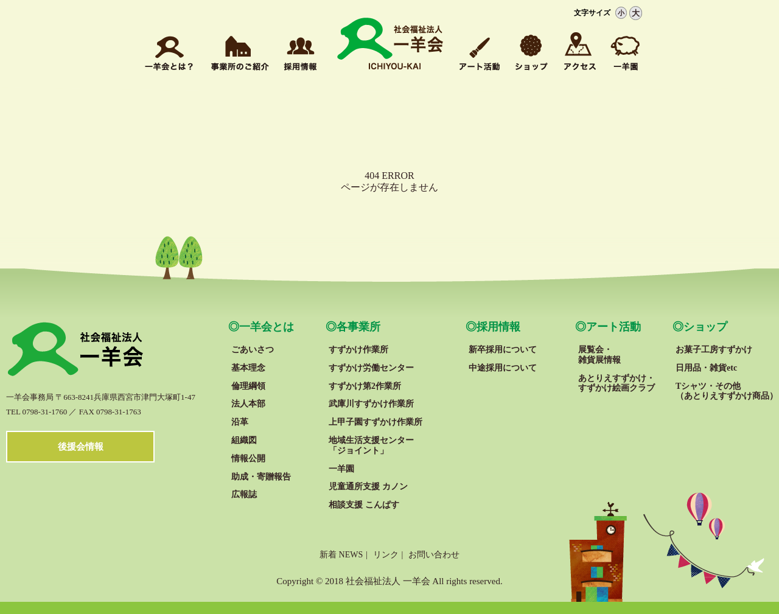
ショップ (705, 327)
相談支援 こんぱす (364, 504)
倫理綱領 (248, 386)
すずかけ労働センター (371, 367)
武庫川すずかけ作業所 (371, 403)
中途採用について (503, 367)
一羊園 (341, 468)
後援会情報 (80, 447)
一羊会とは (266, 327)
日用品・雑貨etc (706, 367)
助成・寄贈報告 (261, 476)
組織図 (244, 440)
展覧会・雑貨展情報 (599, 355)
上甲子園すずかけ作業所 (375, 422)
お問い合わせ (433, 554)
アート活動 (613, 327)
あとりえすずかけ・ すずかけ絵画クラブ (616, 383)
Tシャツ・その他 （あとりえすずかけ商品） (727, 391)
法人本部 (248, 403)
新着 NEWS (341, 554)
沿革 (239, 422)
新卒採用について (503, 349)
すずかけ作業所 (358, 349)
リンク (386, 554)
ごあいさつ (252, 349)
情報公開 (248, 458)
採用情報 (498, 327)
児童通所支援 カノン (368, 486)
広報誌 (244, 494)
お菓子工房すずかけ (714, 349)
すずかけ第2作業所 (365, 386)
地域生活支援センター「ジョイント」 (371, 445)
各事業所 (358, 327)
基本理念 (248, 367)
